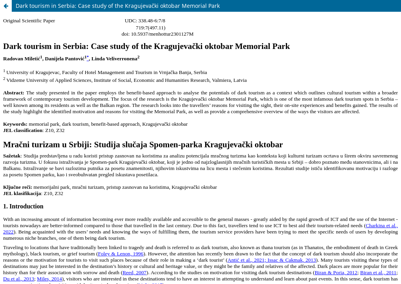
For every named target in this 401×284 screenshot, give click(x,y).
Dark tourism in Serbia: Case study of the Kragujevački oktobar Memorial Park (118, 5)
